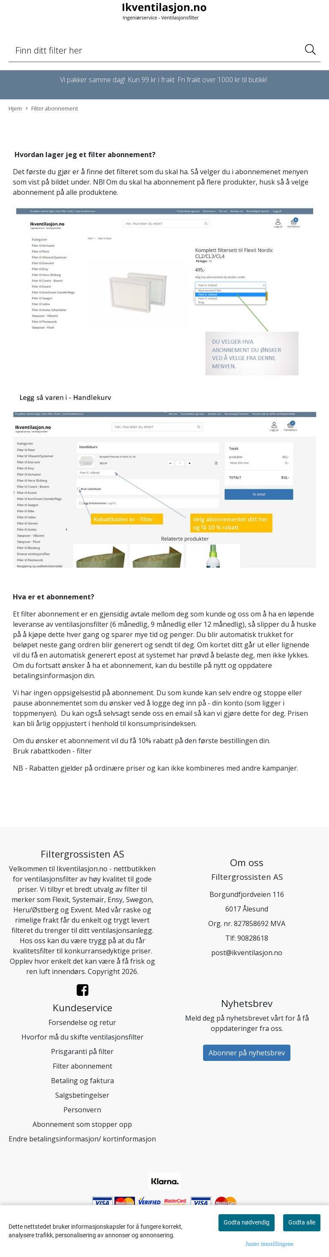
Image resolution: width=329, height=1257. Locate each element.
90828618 (252, 938)
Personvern (82, 1109)
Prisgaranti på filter (82, 1051)
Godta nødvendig (246, 1222)
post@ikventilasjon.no (246, 952)
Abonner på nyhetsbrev (247, 1052)
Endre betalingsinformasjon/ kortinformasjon (82, 1139)
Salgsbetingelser (82, 1095)
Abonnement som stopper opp (82, 1124)
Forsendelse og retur (82, 1022)
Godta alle (301, 1222)
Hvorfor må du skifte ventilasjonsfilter (82, 1037)
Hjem (15, 108)
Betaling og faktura (82, 1080)
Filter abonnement (52, 108)
